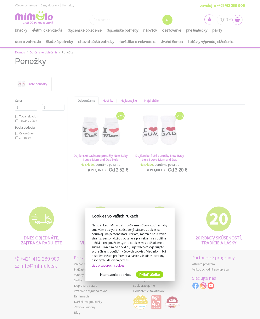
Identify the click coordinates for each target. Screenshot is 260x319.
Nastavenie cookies (115, 274)
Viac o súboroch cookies (108, 265)
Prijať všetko (149, 274)
